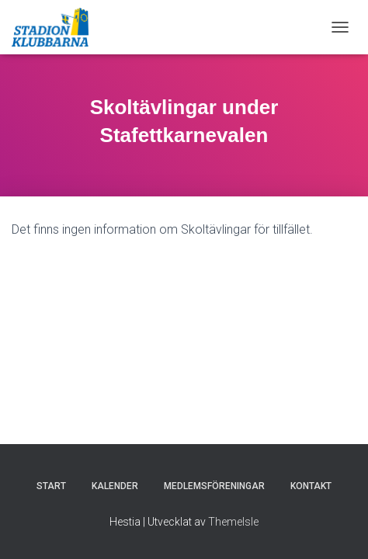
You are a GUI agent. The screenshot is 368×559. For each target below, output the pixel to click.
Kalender (115, 486)
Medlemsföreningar (214, 486)
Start (51, 486)
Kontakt (311, 486)
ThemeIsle (233, 522)
